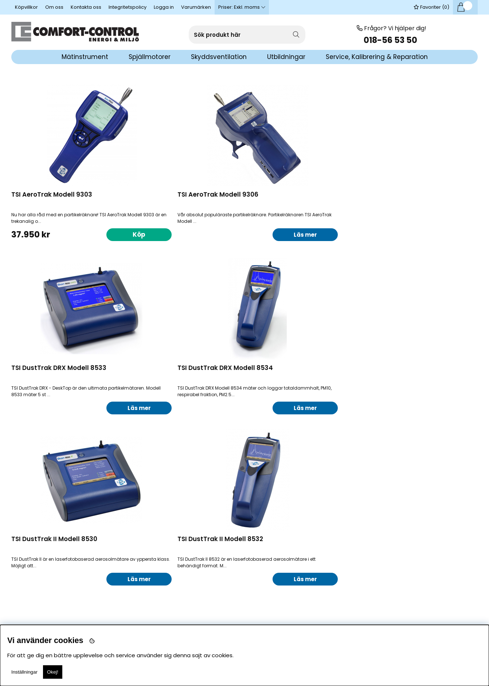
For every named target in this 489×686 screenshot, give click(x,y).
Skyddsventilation (219, 56)
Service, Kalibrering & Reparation (377, 56)
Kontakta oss (86, 7)
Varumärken (196, 7)
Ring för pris (100, 576)
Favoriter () (431, 7)
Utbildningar (286, 56)
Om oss (54, 7)
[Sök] (247, 34)
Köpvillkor (26, 7)
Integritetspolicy (127, 7)
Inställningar (24, 672)
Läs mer (218, 234)
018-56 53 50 (391, 40)
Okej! (52, 672)
